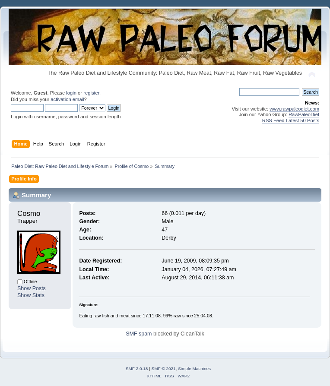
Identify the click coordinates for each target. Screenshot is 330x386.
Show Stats (30, 295)
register (91, 92)
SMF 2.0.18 (137, 368)
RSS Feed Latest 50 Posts (290, 120)
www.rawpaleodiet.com (294, 108)
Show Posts (31, 288)
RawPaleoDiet (304, 114)
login (71, 92)
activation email (67, 99)
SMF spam (139, 334)
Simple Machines (194, 368)
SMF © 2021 (164, 368)
